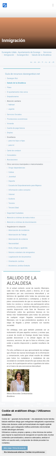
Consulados (11, 155)
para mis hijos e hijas (16, 141)
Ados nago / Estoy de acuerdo (15, 448)
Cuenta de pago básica (16, 128)
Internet (11, 194)
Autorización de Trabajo (17, 235)
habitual (11, 105)
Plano (9, 87)
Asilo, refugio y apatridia (17, 248)
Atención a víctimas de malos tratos (21, 218)
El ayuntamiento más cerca (17, 92)
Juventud (12, 177)
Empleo (10, 133)
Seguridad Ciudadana (15, 213)
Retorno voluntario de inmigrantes (21, 252)
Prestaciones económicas (17, 119)
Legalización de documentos (19, 257)
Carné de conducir (14, 151)
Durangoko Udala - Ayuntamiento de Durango (21, 52)
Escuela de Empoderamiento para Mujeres (24, 185)
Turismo (11, 203)
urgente (11, 109)
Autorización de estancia (18, 239)
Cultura (11, 172)
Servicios (47, 52)
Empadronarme (13, 96)
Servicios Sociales (14, 114)
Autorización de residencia (18, 230)
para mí (11, 145)
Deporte (11, 181)
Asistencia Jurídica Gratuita (19, 266)
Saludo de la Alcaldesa (41, 55)
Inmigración (9, 55)
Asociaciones (12, 160)
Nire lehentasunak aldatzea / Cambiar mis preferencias (24, 452)
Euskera (11, 199)
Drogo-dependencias (16, 168)
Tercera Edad (13, 208)
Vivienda (10, 124)
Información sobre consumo (19, 190)
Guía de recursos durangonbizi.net (22, 74)
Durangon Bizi (23, 55)
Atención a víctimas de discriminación (21, 222)
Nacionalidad (13, 243)
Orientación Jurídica (16, 261)
